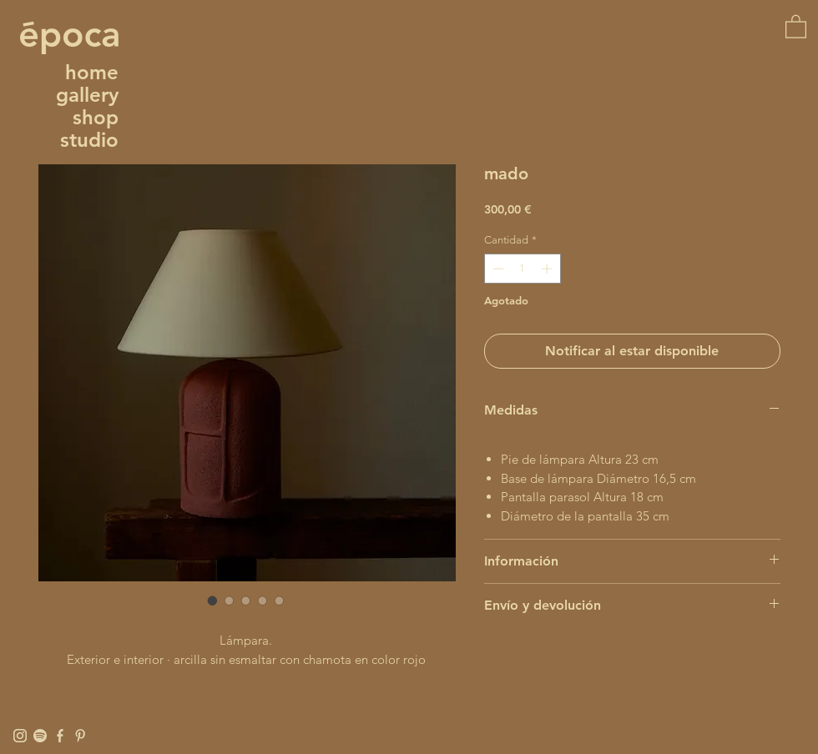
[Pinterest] (80, 735)
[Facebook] (60, 735)
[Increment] (548, 268)
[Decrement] (497, 268)
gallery (87, 94)
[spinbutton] (522, 268)
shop (96, 117)
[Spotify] (40, 735)
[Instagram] (20, 735)
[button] (795, 25)
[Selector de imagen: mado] (212, 600)
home (92, 72)
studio (89, 139)
